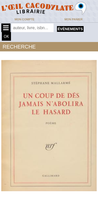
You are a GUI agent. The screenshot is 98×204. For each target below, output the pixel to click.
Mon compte (24, 19)
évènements (70, 29)
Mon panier (74, 19)
